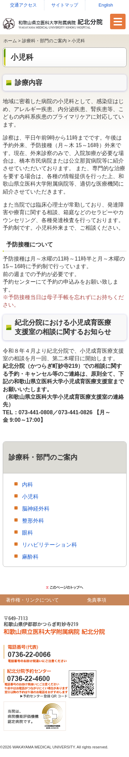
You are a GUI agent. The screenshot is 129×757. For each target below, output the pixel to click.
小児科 (30, 497)
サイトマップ (64, 5)
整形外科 (33, 521)
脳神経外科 (36, 509)
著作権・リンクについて (32, 600)
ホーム (10, 40)
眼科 (27, 533)
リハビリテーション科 (49, 545)
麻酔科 (30, 557)
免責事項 (96, 600)
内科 (27, 484)
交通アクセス (23, 5)
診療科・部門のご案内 (44, 40)
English (106, 5)
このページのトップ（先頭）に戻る (64, 587)
